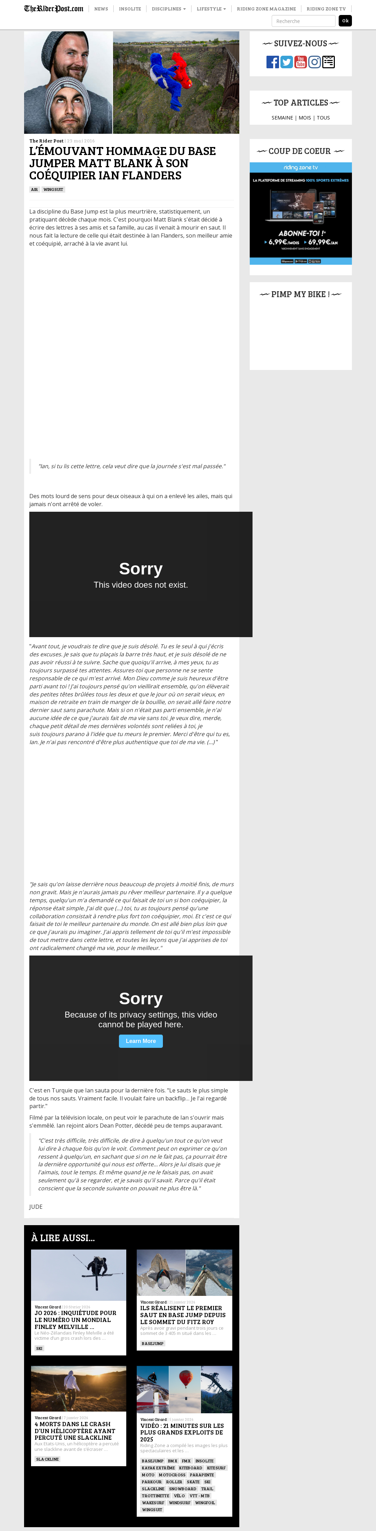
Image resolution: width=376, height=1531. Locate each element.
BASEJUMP (153, 1343)
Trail (207, 1488)
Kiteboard (190, 1467)
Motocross (172, 1474)
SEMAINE (282, 117)
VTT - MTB (199, 1495)
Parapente (202, 1474)
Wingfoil (205, 1502)
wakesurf (153, 1502)
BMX (173, 1460)
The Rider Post (46, 140)
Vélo (179, 1495)
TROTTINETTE (155, 1495)
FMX (186, 1460)
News (101, 8)
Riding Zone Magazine (266, 8)
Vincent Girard (48, 1306)
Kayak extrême (158, 1467)
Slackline (47, 1459)
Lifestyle (211, 8)
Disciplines (169, 8)
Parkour (152, 1481)
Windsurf (179, 1502)
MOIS (305, 117)
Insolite (130, 8)
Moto (148, 1474)
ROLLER (174, 1481)
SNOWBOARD (183, 1488)
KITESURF (216, 1467)
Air (34, 189)
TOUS (323, 117)
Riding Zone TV (326, 8)
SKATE (193, 1481)
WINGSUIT (53, 189)
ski (39, 1348)
